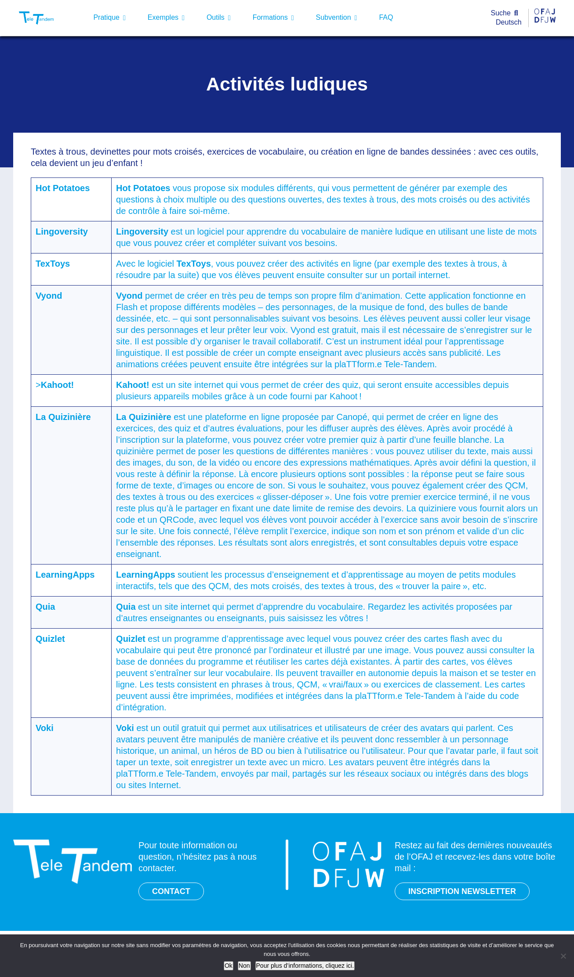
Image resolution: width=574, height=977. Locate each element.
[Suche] (506, 13)
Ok (229, 965)
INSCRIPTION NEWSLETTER (462, 891)
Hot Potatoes (63, 188)
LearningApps (65, 574)
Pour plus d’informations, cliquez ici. (305, 965)
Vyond (49, 295)
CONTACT (171, 891)
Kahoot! (57, 385)
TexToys (53, 263)
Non (244, 965)
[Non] (563, 956)
